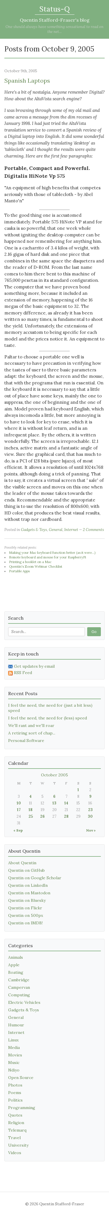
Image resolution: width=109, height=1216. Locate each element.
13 (54, 803)
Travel (14, 1137)
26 (42, 816)
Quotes (15, 1115)
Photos (15, 1085)
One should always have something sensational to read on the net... (54, 29)
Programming (21, 1107)
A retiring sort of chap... (31, 733)
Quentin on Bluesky (27, 900)
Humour (16, 1025)
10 (19, 803)
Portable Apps (19, 571)
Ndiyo (13, 1070)
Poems (14, 1092)
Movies (15, 1055)
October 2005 (54, 775)
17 (19, 809)
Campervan (19, 987)
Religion (16, 1122)
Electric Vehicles (24, 1002)
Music (13, 1062)
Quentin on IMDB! (25, 923)
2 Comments (93, 529)
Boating (15, 972)
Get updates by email (31, 666)
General (55, 529)
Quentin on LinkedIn (28, 885)
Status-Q (55, 9)
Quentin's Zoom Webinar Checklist (35, 566)
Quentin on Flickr (25, 907)
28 (66, 816)
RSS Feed (20, 672)
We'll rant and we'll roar (31, 725)
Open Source (20, 1077)
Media (14, 1047)
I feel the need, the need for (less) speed (47, 718)
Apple (13, 964)
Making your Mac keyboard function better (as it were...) (52, 553)
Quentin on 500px (25, 915)
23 (90, 809)
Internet (71, 529)
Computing (19, 994)
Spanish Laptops (27, 80)
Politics (15, 1100)
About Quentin (22, 862)
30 (90, 816)
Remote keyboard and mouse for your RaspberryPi (47, 557)
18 (30, 809)
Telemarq (17, 1130)
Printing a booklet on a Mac (30, 562)
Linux (13, 1040)
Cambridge (18, 979)
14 (66, 803)
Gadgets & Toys (34, 529)
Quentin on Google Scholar (34, 877)
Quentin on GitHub (26, 870)
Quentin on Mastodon (29, 892)
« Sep (18, 830)
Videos (14, 1152)
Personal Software (26, 740)
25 (30, 816)
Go (94, 632)
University (18, 1145)
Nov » (91, 830)
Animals (15, 957)
